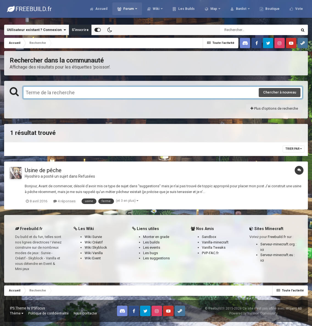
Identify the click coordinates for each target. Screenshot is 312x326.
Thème (16, 313)
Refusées (86, 176)
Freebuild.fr (277, 237)
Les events (151, 247)
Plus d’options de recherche (274, 108)
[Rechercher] (244, 30)
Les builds (151, 242)
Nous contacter (85, 313)
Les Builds (183, 11)
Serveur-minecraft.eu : (277, 255)
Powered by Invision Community (253, 313)
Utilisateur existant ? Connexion (36, 30)
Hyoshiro (32, 176)
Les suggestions (156, 258)
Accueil (98, 11)
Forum (126, 11)
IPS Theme (18, 308)
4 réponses (64, 201)
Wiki (153, 11)
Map (211, 11)
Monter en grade (156, 237)
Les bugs (150, 253)
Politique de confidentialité (48, 313)
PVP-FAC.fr (210, 253)
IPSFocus (38, 308)
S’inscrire (80, 30)
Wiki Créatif (94, 242)
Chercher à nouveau (279, 92)
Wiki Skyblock (96, 247)
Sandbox (209, 237)
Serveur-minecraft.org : (278, 244)
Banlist (239, 11)
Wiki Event (93, 258)
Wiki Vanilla (94, 253)
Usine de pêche (43, 170)
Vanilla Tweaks (213, 247)
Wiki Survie (93, 237)
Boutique (269, 11)
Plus (296, 11)
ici (262, 250)
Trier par (293, 148)
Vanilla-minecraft (215, 242)
